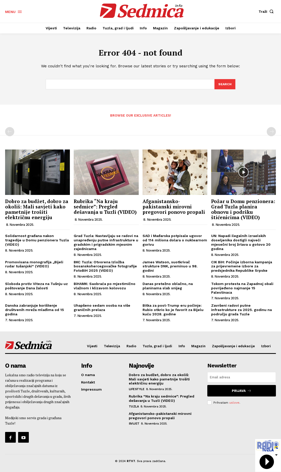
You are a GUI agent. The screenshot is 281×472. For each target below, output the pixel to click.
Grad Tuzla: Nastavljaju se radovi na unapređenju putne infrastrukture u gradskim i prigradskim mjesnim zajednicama (106, 243)
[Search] (224, 85)
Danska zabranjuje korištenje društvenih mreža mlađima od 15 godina (34, 311)
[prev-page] (9, 133)
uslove (234, 403)
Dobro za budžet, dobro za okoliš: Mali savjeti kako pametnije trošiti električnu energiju (36, 211)
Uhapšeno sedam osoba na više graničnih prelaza (102, 309)
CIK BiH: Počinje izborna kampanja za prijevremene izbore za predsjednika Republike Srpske (241, 268)
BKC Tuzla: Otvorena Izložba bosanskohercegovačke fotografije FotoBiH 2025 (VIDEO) (105, 268)
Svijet (134, 425)
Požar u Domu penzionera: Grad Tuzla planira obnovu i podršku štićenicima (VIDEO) (243, 211)
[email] (241, 379)
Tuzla (134, 407)
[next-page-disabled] (271, 133)
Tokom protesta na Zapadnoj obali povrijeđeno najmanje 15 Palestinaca (242, 289)
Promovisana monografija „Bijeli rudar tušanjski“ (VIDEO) (34, 266)
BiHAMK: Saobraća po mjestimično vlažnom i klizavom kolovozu (104, 287)
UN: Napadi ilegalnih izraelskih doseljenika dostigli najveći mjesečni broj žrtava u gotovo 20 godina (241, 243)
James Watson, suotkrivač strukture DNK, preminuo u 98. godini (170, 268)
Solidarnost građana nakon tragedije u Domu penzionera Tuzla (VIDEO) (37, 241)
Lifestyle (137, 390)
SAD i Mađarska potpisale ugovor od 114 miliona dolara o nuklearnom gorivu (175, 241)
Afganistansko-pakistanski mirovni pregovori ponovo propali (174, 208)
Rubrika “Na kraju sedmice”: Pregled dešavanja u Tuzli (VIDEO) (105, 208)
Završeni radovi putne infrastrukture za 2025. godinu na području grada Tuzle (241, 311)
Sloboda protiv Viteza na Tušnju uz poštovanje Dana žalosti (36, 287)
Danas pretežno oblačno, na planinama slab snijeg (168, 287)
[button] (267, 11)
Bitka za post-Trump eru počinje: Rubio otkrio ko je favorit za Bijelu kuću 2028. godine (173, 311)
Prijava (241, 392)
